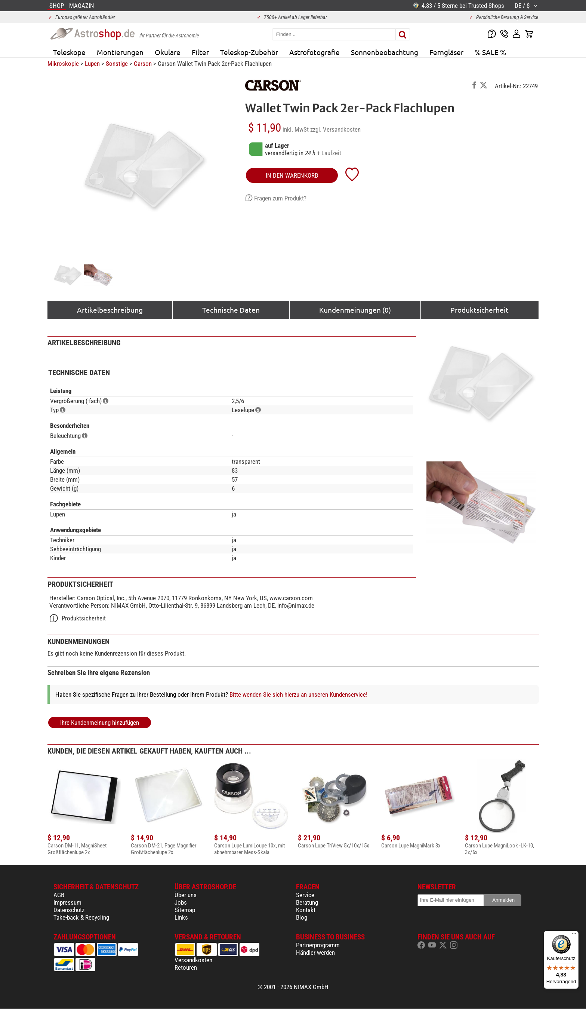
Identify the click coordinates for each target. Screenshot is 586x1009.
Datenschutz (68, 910)
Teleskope (69, 51)
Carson (143, 63)
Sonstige (117, 63)
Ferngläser (446, 51)
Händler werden (315, 952)
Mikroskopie (63, 63)
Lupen (92, 63)
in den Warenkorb (292, 175)
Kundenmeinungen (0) (355, 309)
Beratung (307, 902)
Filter (200, 51)
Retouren (186, 967)
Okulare (168, 51)
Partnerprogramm (318, 945)
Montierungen (120, 51)
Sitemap (185, 910)
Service (305, 895)
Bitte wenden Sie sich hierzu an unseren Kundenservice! (298, 694)
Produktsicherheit (479, 309)
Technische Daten (231, 309)
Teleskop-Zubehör (249, 51)
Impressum (67, 902)
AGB (58, 895)
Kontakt (305, 910)
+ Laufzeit (329, 153)
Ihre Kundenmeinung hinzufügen (99, 722)
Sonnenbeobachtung (384, 51)
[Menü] (574, 935)
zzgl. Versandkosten (335, 129)
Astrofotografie (314, 51)
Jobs (181, 902)
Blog (301, 917)
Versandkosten (193, 960)
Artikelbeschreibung (110, 309)
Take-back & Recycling (81, 917)
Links (181, 917)
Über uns (186, 895)
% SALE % (490, 51)
